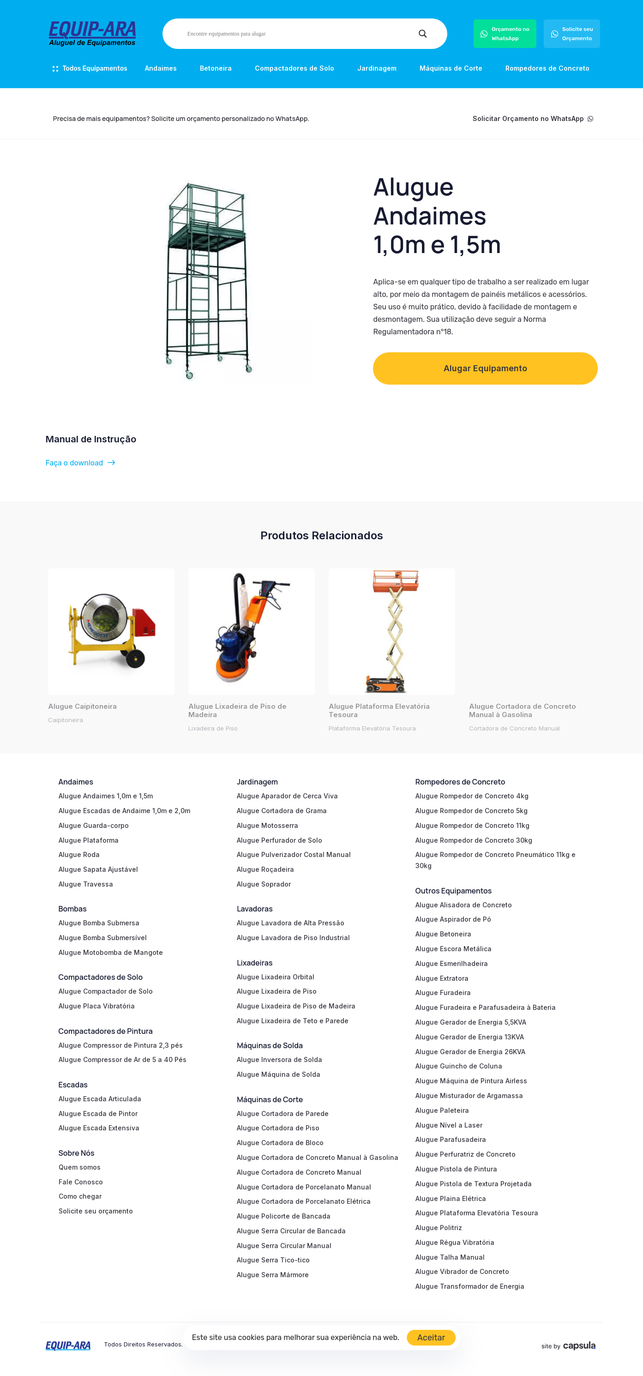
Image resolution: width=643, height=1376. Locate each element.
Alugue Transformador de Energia (469, 1286)
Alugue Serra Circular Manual (284, 1245)
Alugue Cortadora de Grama (282, 811)
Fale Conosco (81, 1182)
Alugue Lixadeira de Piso (277, 991)
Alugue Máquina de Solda (278, 1074)
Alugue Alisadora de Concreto (463, 905)
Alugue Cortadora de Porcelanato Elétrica (304, 1201)
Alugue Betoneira (443, 934)
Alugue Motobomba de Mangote (111, 952)
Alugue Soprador (264, 884)
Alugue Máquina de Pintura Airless (471, 1081)
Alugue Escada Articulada (100, 1099)
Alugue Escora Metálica (453, 949)
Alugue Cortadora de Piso (278, 1128)
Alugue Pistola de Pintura (456, 1169)
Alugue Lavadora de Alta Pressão (290, 923)
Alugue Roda (79, 854)
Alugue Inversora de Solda (279, 1059)
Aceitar (431, 1338)
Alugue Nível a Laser (448, 1125)
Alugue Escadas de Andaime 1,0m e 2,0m (124, 811)
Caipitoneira (65, 720)
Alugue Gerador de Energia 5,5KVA (470, 1022)
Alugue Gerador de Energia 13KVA (469, 1037)
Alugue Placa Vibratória (97, 1006)
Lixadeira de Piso (213, 728)
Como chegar (80, 1196)
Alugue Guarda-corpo (94, 825)
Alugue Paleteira (442, 1110)
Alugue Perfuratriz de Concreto (465, 1154)
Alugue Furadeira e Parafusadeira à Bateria (485, 1007)
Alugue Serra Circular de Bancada (291, 1231)
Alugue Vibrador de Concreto (462, 1271)
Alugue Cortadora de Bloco (280, 1143)
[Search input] (300, 33)
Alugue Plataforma (89, 840)
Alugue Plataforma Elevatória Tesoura (476, 1213)
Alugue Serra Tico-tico (273, 1260)
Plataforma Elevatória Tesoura (372, 728)
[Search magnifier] (422, 33)
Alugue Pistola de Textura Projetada (473, 1184)
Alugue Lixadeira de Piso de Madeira (296, 1006)
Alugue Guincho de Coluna (458, 1066)
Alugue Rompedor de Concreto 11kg (472, 825)
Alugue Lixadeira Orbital (275, 977)
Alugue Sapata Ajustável (98, 869)
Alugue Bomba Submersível (103, 937)
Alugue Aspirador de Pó (453, 919)
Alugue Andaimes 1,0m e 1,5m (106, 796)
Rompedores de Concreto (547, 68)
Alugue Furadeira (443, 992)
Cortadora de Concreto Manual (514, 728)
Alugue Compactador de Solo (106, 991)
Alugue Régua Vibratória (454, 1242)
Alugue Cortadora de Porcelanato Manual (304, 1187)
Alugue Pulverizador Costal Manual (294, 854)
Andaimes (161, 68)
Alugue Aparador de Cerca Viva (287, 796)
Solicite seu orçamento (96, 1211)
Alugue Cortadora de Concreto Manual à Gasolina (317, 1157)
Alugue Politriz (438, 1227)
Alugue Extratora (442, 978)
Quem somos (80, 1167)
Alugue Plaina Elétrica (450, 1198)
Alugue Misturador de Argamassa (469, 1095)
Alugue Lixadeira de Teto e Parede (293, 1021)
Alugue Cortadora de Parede (283, 1113)
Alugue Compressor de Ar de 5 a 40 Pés (122, 1059)
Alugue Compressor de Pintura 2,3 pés (121, 1045)
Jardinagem (377, 68)
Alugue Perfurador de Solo (279, 840)
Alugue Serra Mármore (273, 1275)
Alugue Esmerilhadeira (451, 963)
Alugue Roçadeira (265, 869)
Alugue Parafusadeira (450, 1139)
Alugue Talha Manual (450, 1257)
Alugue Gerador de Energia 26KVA (470, 1052)
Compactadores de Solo (294, 68)
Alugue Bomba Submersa (99, 923)
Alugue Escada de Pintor (98, 1113)
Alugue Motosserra (267, 825)
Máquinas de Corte (451, 68)
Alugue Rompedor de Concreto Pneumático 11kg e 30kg (495, 860)
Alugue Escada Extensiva (99, 1128)
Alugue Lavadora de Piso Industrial (293, 937)
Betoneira (216, 68)
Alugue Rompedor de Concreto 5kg (471, 811)
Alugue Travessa (86, 884)
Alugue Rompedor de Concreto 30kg (473, 840)
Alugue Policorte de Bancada (284, 1216)
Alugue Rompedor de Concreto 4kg (472, 796)
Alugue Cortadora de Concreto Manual (299, 1172)
